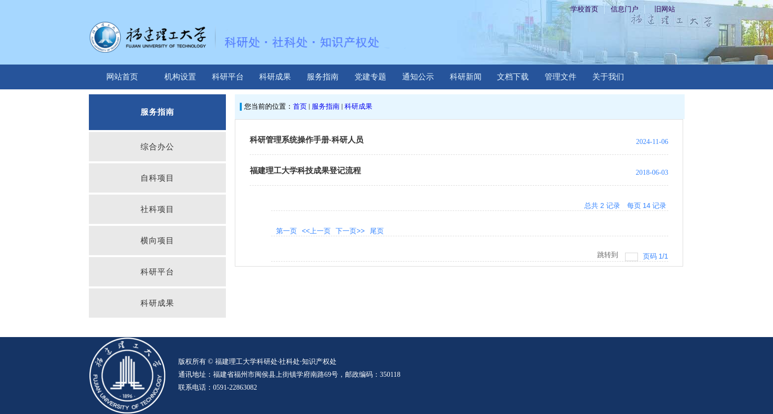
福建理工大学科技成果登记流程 (305, 170)
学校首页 (584, 9)
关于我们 (608, 76)
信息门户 (624, 9)
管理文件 (560, 76)
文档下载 (513, 76)
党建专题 (370, 76)
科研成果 (275, 76)
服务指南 (323, 76)
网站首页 (122, 76)
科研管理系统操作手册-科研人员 (306, 140)
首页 (300, 106)
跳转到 (608, 255)
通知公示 (418, 76)
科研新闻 (466, 76)
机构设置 (180, 76)
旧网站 (664, 9)
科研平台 (228, 76)
